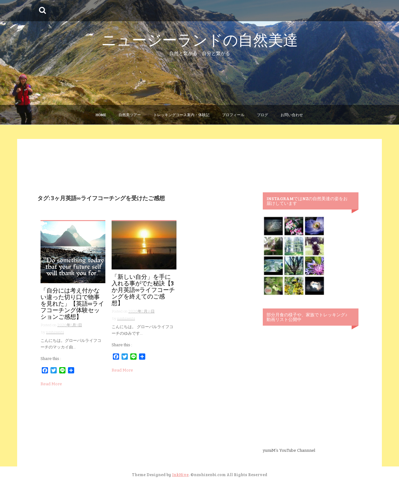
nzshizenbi (55, 332)
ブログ (262, 114)
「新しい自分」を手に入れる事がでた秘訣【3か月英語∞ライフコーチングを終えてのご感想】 (143, 290)
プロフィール (233, 114)
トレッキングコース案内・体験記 (181, 114)
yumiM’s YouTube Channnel (289, 450)
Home (101, 114)
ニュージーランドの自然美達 (199, 39)
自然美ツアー (129, 114)
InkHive (180, 474)
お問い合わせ (292, 114)
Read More (51, 384)
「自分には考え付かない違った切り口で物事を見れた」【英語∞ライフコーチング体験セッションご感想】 (72, 303)
